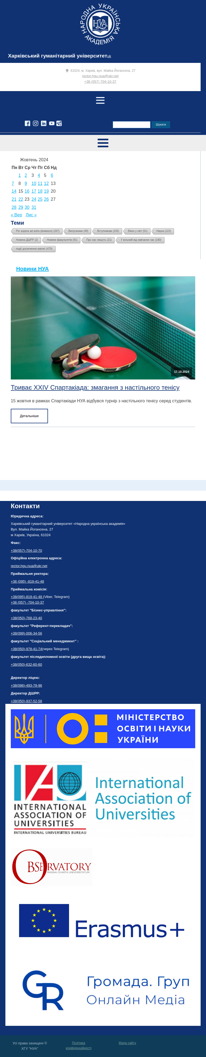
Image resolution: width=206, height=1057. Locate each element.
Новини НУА (32, 269)
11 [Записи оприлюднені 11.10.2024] (40, 183)
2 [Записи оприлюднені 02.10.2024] (26, 175)
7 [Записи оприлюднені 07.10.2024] (13, 183)
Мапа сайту (127, 1043)
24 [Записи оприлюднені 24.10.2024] (34, 199)
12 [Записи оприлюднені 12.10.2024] (46, 183)
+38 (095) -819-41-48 (27, 581)
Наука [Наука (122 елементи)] (163, 231)
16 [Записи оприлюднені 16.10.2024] (27, 191)
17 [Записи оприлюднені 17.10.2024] (34, 191)
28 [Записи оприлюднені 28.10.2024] (14, 207)
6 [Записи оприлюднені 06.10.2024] (52, 175)
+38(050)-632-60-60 (26, 664)
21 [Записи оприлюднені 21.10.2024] (14, 199)
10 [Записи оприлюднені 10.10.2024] (34, 183)
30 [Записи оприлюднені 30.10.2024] (27, 207)
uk (109, 56)
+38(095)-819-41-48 (27, 597)
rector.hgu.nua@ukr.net (100, 76)
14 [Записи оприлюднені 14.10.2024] (14, 191)
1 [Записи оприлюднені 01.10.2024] (19, 175)
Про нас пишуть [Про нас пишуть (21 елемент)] (99, 239)
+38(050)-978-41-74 (26, 649)
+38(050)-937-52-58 (26, 701)
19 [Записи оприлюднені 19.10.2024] (46, 191)
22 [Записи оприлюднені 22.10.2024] (20, 199)
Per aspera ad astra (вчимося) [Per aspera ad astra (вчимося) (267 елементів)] (38, 231)
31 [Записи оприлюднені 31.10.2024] (34, 207)
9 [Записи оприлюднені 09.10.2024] (26, 183)
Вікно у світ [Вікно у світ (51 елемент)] (138, 231)
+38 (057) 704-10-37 (100, 82)
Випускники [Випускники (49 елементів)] (78, 231)
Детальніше (29, 416)
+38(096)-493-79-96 (26, 685)
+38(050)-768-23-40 (26, 618)
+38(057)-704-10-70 (26, 551)
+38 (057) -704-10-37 (27, 602)
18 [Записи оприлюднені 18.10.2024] (40, 191)
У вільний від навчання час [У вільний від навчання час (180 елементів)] (141, 239)
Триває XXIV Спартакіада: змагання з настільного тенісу (95, 387)
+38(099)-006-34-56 (26, 633)
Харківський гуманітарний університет (57, 56)
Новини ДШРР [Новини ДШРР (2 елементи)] (27, 239)
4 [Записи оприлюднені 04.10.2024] (39, 175)
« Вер (16, 215)
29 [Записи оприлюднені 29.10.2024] (20, 207)
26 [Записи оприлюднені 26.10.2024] (46, 199)
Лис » (31, 215)
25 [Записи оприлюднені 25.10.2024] (40, 199)
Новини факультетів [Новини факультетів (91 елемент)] (62, 239)
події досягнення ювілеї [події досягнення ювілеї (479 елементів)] (34, 248)
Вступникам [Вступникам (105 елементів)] (108, 231)
